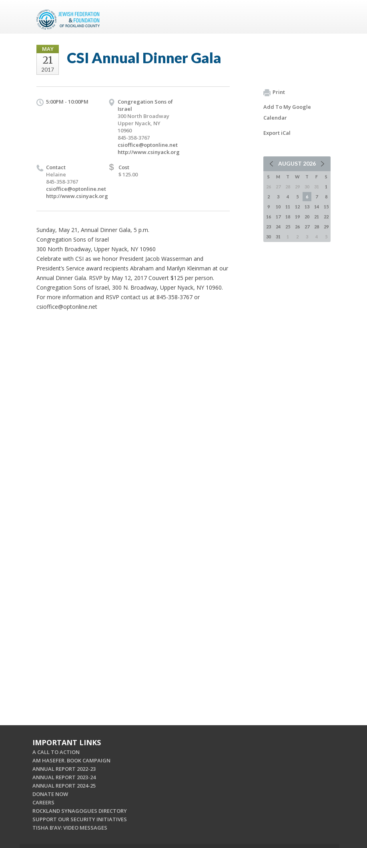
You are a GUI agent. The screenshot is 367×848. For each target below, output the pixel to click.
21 (316, 216)
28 (316, 226)
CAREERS (43, 802)
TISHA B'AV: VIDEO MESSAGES (69, 827)
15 (326, 206)
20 (307, 216)
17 (278, 216)
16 (268, 216)
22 (326, 216)
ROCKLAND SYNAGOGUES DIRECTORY (79, 810)
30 (268, 236)
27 (307, 226)
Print (274, 92)
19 (297, 216)
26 (297, 226)
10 (278, 206)
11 (287, 206)
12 (297, 206)
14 (316, 206)
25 (287, 226)
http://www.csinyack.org (149, 152)
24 (278, 226)
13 (307, 206)
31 (278, 236)
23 (268, 226)
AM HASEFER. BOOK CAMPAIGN (71, 760)
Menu (321, 17)
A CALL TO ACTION (56, 752)
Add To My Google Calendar (287, 112)
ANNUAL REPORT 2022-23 (64, 768)
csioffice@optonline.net (148, 144)
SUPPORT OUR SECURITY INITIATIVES (79, 819)
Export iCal (277, 132)
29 (326, 226)
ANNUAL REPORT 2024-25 (64, 785)
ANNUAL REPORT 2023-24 (64, 777)
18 (287, 216)
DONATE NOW (50, 794)
